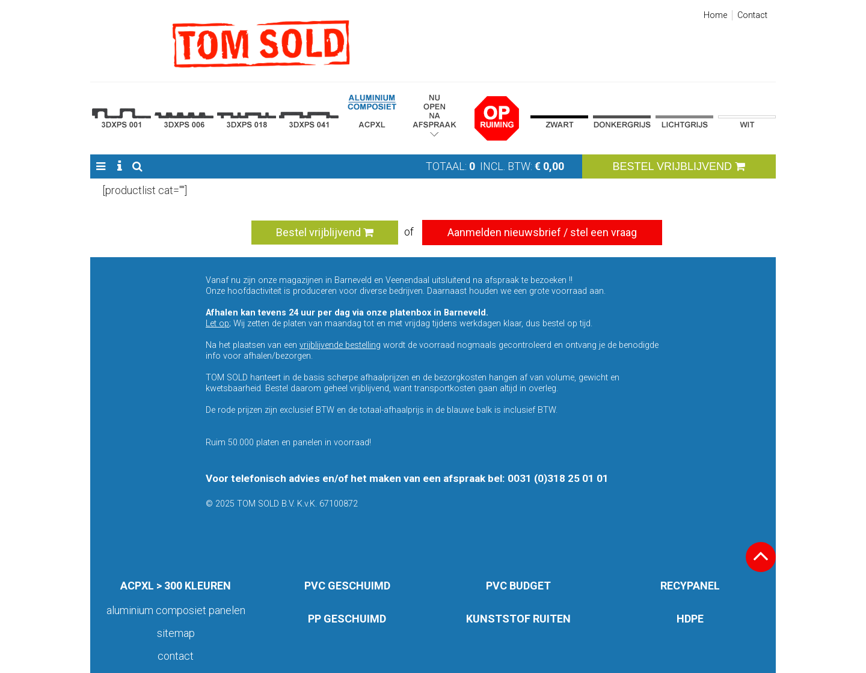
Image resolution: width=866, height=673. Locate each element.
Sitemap (176, 633)
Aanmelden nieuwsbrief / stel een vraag (542, 232)
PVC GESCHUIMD (347, 585)
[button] (100, 166)
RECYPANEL (690, 585)
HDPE (690, 618)
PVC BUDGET (518, 585)
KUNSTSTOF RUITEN (518, 618)
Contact (752, 15)
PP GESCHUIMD (347, 618)
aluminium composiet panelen (175, 610)
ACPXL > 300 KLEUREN (175, 585)
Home (715, 15)
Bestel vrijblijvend (324, 232)
